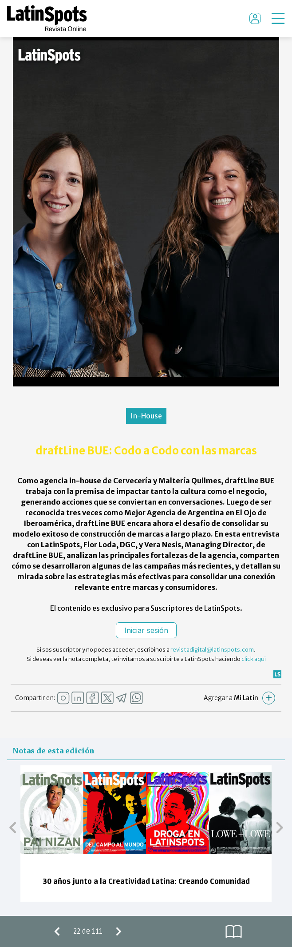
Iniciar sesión (146, 630)
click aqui (253, 659)
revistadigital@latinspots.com (212, 649)
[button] (13, 827)
